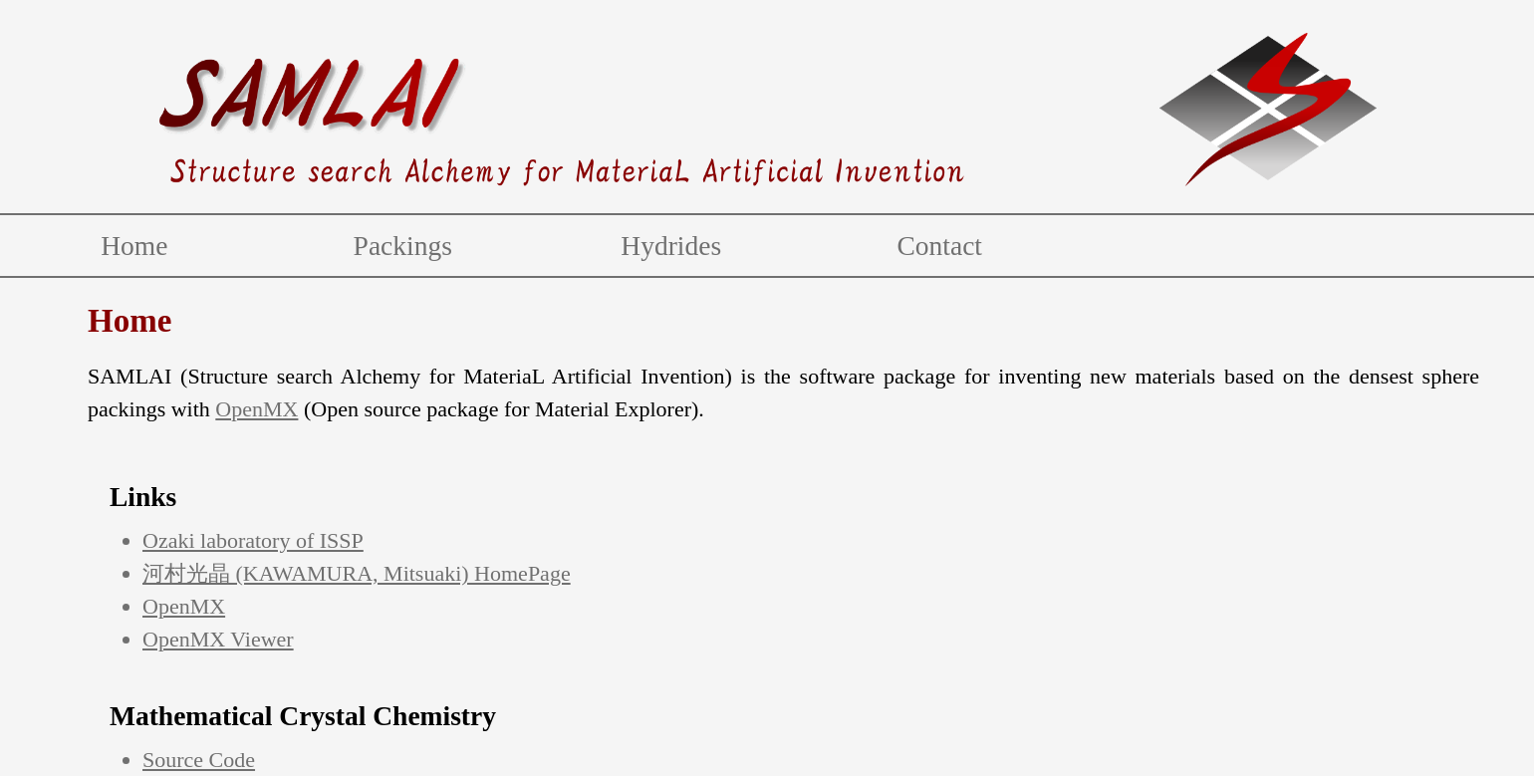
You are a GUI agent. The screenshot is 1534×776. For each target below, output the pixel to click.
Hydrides (671, 245)
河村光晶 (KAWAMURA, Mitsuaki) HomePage (356, 573)
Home (134, 245)
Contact (939, 245)
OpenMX (256, 408)
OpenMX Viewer (218, 639)
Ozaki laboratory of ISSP (253, 540)
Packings (403, 245)
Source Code (198, 759)
